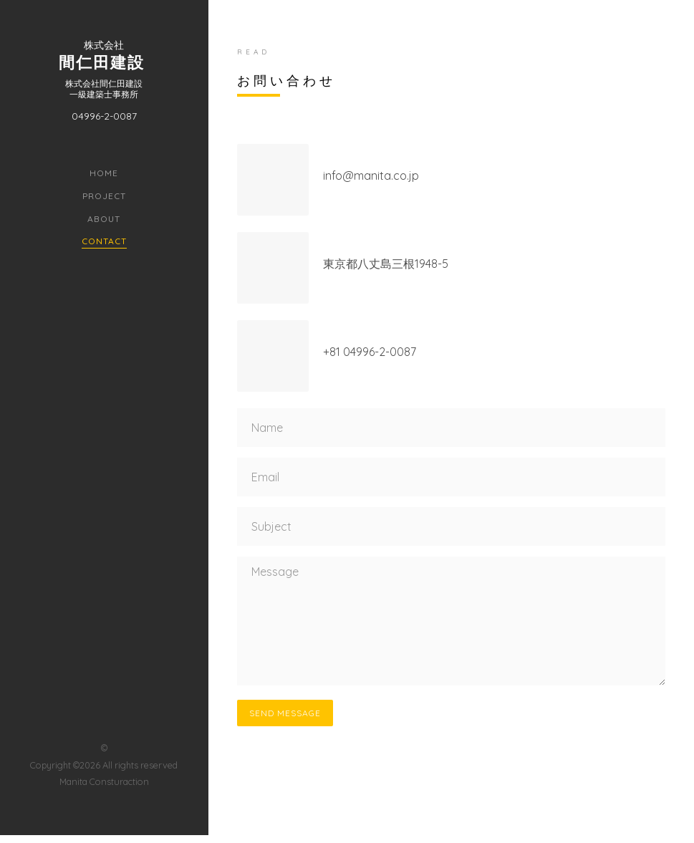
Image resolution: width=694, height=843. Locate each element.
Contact (104, 241)
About (103, 218)
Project (104, 196)
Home (104, 173)
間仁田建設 (102, 61)
